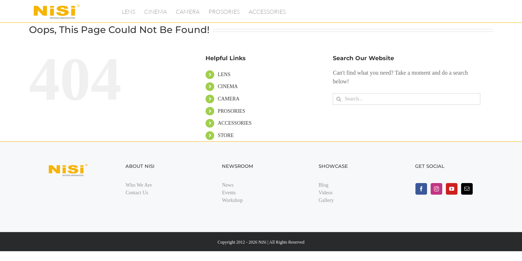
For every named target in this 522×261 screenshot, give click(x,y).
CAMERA (229, 99)
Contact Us (136, 192)
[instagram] (436, 189)
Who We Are (138, 185)
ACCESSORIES (235, 123)
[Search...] (406, 99)
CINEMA (228, 86)
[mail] (467, 189)
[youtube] (451, 189)
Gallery (326, 200)
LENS (224, 74)
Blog (323, 185)
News (227, 185)
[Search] (338, 99)
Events (229, 192)
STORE (226, 135)
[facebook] (421, 189)
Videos (326, 192)
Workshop (232, 200)
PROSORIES (231, 111)
